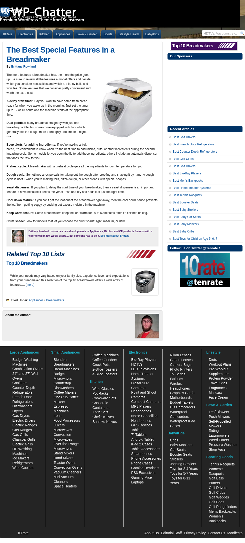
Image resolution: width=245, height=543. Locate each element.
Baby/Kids (152, 34)
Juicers (59, 425)
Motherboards (181, 398)
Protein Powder (221, 378)
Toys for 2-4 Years (184, 469)
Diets (213, 360)
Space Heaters (65, 486)
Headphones (141, 411)
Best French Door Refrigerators (193, 144)
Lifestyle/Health (128, 34)
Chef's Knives (103, 417)
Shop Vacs (217, 449)
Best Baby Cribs (183, 231)
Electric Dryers (23, 420)
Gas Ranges (22, 430)
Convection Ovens (68, 467)
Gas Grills (20, 435)
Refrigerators (22, 463)
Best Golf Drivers (184, 137)
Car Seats (178, 450)
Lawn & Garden (86, 34)
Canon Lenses (181, 360)
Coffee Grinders (104, 360)
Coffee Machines (105, 355)
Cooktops (19, 383)
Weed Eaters (219, 440)
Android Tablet (142, 439)
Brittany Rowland (23, 66)
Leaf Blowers (219, 412)
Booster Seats (181, 454)
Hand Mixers (63, 458)
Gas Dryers (21, 416)
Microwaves (63, 430)
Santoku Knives (104, 422)
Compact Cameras (145, 402)
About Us (151, 533)
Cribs (174, 440)
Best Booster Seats (185, 202)
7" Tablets (138, 435)
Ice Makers (21, 458)
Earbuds (176, 379)
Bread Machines (66, 369)
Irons (57, 416)
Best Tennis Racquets (187, 195)
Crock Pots (101, 365)
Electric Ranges (24, 425)
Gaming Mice (141, 477)
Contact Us (216, 533)
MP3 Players (141, 406)
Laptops (137, 482)
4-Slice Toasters (104, 374)
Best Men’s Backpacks (188, 180)
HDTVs (136, 364)
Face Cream (218, 397)
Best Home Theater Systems (192, 188)
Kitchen (44, 34)
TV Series (177, 374)
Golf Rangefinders (223, 507)
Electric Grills (22, 444)
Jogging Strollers (183, 464)
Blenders (60, 360)
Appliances (63, 34)
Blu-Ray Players (143, 360)
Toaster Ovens (65, 463)
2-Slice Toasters (104, 369)
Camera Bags (181, 365)
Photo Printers (181, 369)
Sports (108, 34)
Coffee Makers (65, 392)
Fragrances (217, 388)
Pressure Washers (223, 445)
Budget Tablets (181, 402)
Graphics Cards (182, 393)
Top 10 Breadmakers (27, 263)
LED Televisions (143, 369)
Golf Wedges (219, 497)
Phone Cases (141, 463)
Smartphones (141, 454)
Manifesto (234, 533)
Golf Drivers (218, 488)
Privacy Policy (195, 533)
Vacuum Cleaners (67, 472)
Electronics (25, 34)
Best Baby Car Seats (186, 217)
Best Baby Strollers (185, 209)
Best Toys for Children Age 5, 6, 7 (195, 238)
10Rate (7, 34)
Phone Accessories (146, 458)
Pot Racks (100, 393)
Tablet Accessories (145, 449)
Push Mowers (219, 417)
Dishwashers (22, 406)
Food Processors (67, 420)
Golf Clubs (217, 492)
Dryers (17, 411)
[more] (30, 285)
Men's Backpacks (222, 511)
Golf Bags (216, 502)
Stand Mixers (64, 453)
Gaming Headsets (145, 468)
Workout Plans (220, 364)
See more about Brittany (115, 235)
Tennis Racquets (222, 464)
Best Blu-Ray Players (187, 173)
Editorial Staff (171, 533)
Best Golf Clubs (183, 159)
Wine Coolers (23, 468)
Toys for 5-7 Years (184, 473)
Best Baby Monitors (186, 224)
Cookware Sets (104, 398)
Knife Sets (100, 412)
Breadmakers (55, 300)
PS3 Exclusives (143, 473)
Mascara (215, 393)
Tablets (136, 430)
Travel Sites (218, 383)
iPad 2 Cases (141, 444)
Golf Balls (216, 478)
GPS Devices (141, 425)
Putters (214, 483)
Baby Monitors (181, 445)
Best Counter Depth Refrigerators (195, 151)
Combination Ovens (27, 369)
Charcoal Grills (24, 439)
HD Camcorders (182, 407)
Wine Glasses (103, 389)
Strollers (176, 459)
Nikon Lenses (180, 355)
